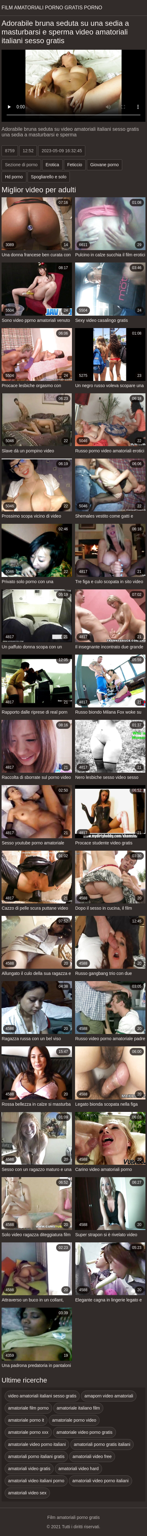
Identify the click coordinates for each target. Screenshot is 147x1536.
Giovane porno (104, 164)
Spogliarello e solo (48, 176)
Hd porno (14, 176)
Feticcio (74, 164)
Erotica (52, 164)
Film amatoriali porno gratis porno (52, 7)
